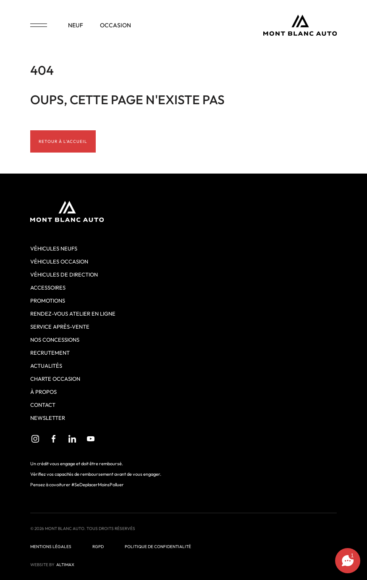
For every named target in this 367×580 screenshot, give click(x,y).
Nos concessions (54, 339)
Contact (42, 404)
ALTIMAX (65, 564)
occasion (115, 25)
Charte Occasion (55, 378)
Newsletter (47, 417)
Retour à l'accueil (63, 141)
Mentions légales (50, 546)
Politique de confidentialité (158, 546)
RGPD (98, 546)
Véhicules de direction (64, 274)
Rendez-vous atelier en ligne (72, 313)
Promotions (47, 300)
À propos (43, 391)
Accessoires (48, 287)
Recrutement (50, 352)
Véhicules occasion (59, 261)
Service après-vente (59, 326)
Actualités (46, 365)
